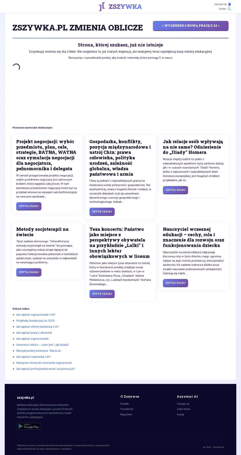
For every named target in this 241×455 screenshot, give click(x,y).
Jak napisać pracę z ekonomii (34, 332)
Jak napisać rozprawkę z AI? (33, 357)
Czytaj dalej (29, 205)
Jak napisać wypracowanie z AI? (35, 314)
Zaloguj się (222, 4)
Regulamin (126, 414)
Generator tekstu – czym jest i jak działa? (42, 344)
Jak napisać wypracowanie (32, 338)
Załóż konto (183, 409)
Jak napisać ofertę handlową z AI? (37, 326)
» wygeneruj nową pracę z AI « (190, 25)
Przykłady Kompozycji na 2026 (35, 320)
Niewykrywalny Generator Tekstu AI (38, 350)
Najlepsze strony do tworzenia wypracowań (44, 363)
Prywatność (126, 409)
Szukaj (225, 8)
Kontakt (124, 403)
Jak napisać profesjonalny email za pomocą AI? (45, 369)
